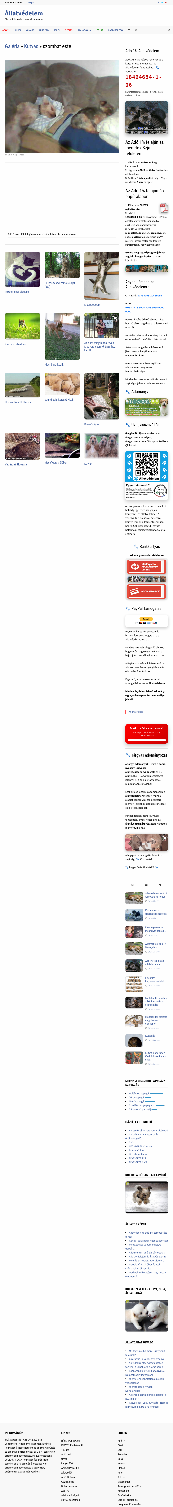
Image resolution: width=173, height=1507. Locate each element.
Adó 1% (6, 30)
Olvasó (30, 30)
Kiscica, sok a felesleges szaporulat (156, 912)
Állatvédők (66, 1472)
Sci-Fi (120, 1449)
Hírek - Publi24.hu (70, 1440)
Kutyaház (150, 1035)
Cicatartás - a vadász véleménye (146, 1359)
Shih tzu (133, 1142)
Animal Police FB (70, 1468)
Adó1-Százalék (69, 1477)
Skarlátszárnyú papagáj (147, 1105)
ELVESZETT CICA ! (138, 1162)
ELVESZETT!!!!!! (137, 1158)
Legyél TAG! (67, 1463)
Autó (120, 1472)
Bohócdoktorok (69, 1486)
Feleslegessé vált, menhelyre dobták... (155, 929)
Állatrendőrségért (70, 1495)
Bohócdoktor (124, 1495)
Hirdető (44, 30)
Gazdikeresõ (67, 1481)
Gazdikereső (115, 30)
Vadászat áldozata (16, 464)
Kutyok (88, 463)
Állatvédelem (24, 13)
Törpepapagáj (140, 1097)
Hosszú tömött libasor (18, 402)
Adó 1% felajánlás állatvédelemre (154, 962)
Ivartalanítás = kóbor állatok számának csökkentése (156, 1001)
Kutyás (31, 46)
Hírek (18, 30)
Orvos (64, 1458)
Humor (121, 1463)
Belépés (30, 2)
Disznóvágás (91, 424)
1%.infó (65, 1449)
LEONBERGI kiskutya (140, 1146)
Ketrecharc (123, 1490)
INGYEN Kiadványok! (72, 1445)
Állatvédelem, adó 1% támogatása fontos (156, 895)
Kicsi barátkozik (54, 364)
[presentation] (132, 885)
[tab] (132, 885)
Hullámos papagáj (146, 1093)
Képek (56, 30)
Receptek (122, 1454)
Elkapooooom (92, 304)
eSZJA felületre (146, 170)
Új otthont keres (138, 1154)
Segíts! (69, 30)
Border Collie (136, 1150)
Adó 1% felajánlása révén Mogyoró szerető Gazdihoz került (100, 346)
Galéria (12, 46)
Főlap (100, 30)
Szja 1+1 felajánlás (128, 1499)
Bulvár (121, 1458)
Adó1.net (66, 1454)
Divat (120, 1445)
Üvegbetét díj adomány (130, 1504)
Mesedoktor (124, 1481)
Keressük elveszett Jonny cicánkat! (148, 1130)
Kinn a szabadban (15, 344)
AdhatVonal (85, 30)
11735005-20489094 (150, 295)
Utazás (121, 1468)
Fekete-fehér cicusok (17, 291)
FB (129, 30)
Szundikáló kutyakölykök (59, 399)
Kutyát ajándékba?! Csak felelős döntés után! (155, 1056)
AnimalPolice (136, 711)
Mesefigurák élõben (56, 462)
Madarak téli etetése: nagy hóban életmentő (156, 1020)
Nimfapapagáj (142, 1101)
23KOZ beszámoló (70, 1499)
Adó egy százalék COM (130, 1486)
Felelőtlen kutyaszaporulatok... (156, 979)
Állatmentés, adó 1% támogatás (155, 945)
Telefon (121, 1477)
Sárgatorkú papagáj (143, 1109)
